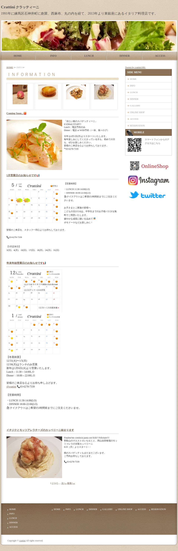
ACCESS (160, 56)
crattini (22, 540)
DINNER (124, 56)
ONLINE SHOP (137, 112)
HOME (18, 56)
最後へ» (71, 483)
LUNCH (89, 56)
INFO (53, 56)
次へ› (64, 483)
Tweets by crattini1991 (135, 67)
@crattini (11, 386)
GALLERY (135, 105)
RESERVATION (137, 125)
